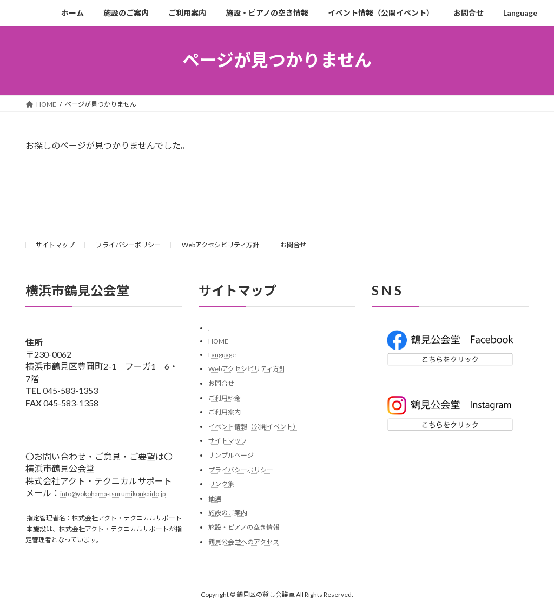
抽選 (214, 499)
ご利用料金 (224, 397)
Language (222, 355)
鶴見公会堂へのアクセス (243, 541)
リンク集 (221, 484)
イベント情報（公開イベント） (253, 427)
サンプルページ (231, 455)
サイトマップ (55, 245)
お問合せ (293, 245)
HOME (218, 341)
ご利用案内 (224, 412)
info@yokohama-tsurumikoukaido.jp (113, 494)
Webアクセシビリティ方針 (220, 245)
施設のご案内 (227, 513)
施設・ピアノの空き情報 (243, 527)
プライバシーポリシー (128, 245)
